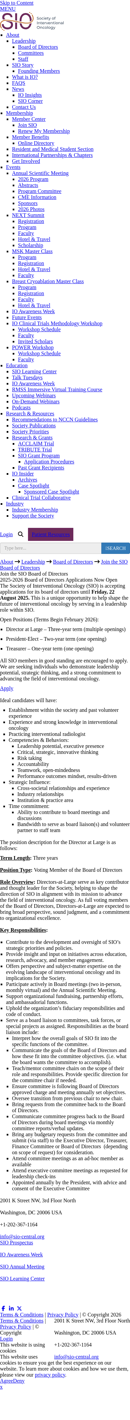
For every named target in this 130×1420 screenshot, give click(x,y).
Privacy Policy (63, 1314)
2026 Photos (31, 209)
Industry (15, 503)
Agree (6, 1381)
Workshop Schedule (39, 329)
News (18, 89)
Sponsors (28, 203)
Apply (6, 688)
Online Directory (36, 143)
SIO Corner (30, 101)
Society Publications (34, 425)
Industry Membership (35, 510)
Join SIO (27, 125)
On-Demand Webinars (36, 401)
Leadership (24, 41)
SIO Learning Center (34, 371)
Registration (31, 221)
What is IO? (25, 77)
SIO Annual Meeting (22, 1266)
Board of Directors (38, 47)
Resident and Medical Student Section (52, 149)
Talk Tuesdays (27, 377)
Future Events (27, 317)
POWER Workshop (33, 347)
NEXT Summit (28, 215)
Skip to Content (16, 3)
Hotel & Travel (34, 239)
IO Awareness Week (33, 311)
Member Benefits (30, 137)
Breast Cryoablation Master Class (48, 281)
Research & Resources (30, 413)
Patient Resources (51, 534)
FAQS (18, 83)
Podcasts (21, 407)
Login (6, 534)
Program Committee (39, 191)
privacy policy (50, 1375)
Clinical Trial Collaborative (41, 497)
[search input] (51, 548)
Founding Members (39, 71)
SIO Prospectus (16, 1242)
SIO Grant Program (39, 455)
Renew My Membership (44, 131)
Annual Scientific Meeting (40, 173)
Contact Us (24, 107)
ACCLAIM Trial (36, 443)
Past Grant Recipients (41, 467)
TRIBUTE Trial (35, 449)
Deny (19, 1381)
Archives (27, 479)
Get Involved (26, 161)
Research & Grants (32, 437)
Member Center (29, 119)
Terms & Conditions (21, 1314)
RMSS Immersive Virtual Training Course (57, 389)
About (12, 35)
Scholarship (30, 245)
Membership (19, 113)
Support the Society (33, 516)
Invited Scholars (35, 341)
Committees (31, 53)
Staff (23, 59)
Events (13, 167)
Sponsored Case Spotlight (51, 491)
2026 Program (33, 179)
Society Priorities (30, 431)
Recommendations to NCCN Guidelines (55, 419)
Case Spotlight (33, 485)
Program (27, 227)
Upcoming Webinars (34, 395)
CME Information (37, 197)
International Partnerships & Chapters (52, 155)
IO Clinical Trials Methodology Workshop (57, 323)
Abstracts (28, 185)
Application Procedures (49, 461)
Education (17, 365)
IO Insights (30, 95)
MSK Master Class (32, 251)
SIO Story (22, 65)
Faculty (26, 233)
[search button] (115, 548)
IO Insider (23, 473)
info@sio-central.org (22, 1236)
